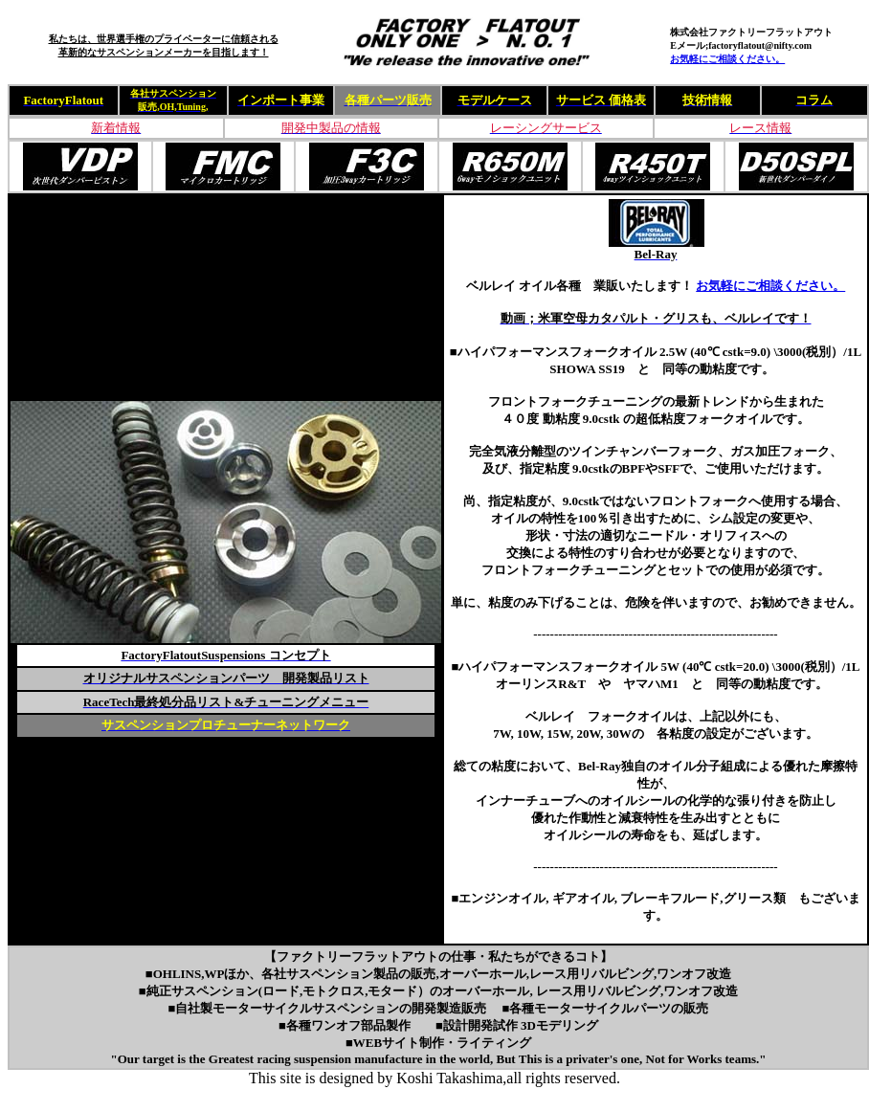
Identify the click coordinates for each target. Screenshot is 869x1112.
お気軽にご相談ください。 (727, 59)
